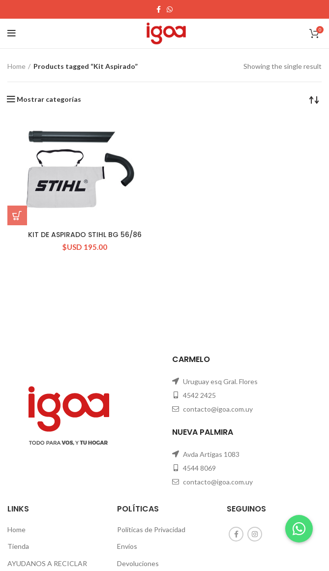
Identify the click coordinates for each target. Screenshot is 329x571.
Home (16, 66)
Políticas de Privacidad (151, 529)
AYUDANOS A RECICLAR (47, 563)
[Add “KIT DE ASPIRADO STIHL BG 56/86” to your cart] (17, 215)
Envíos (127, 546)
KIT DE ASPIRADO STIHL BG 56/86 (85, 235)
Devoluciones (138, 563)
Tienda (18, 546)
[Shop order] (314, 99)
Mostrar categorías (49, 99)
